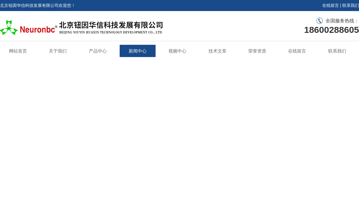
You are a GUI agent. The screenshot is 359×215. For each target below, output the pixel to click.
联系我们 (350, 5)
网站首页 (18, 50)
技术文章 (217, 50)
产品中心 (98, 50)
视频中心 (177, 50)
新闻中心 (138, 50)
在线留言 (330, 5)
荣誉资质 (257, 50)
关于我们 (58, 50)
